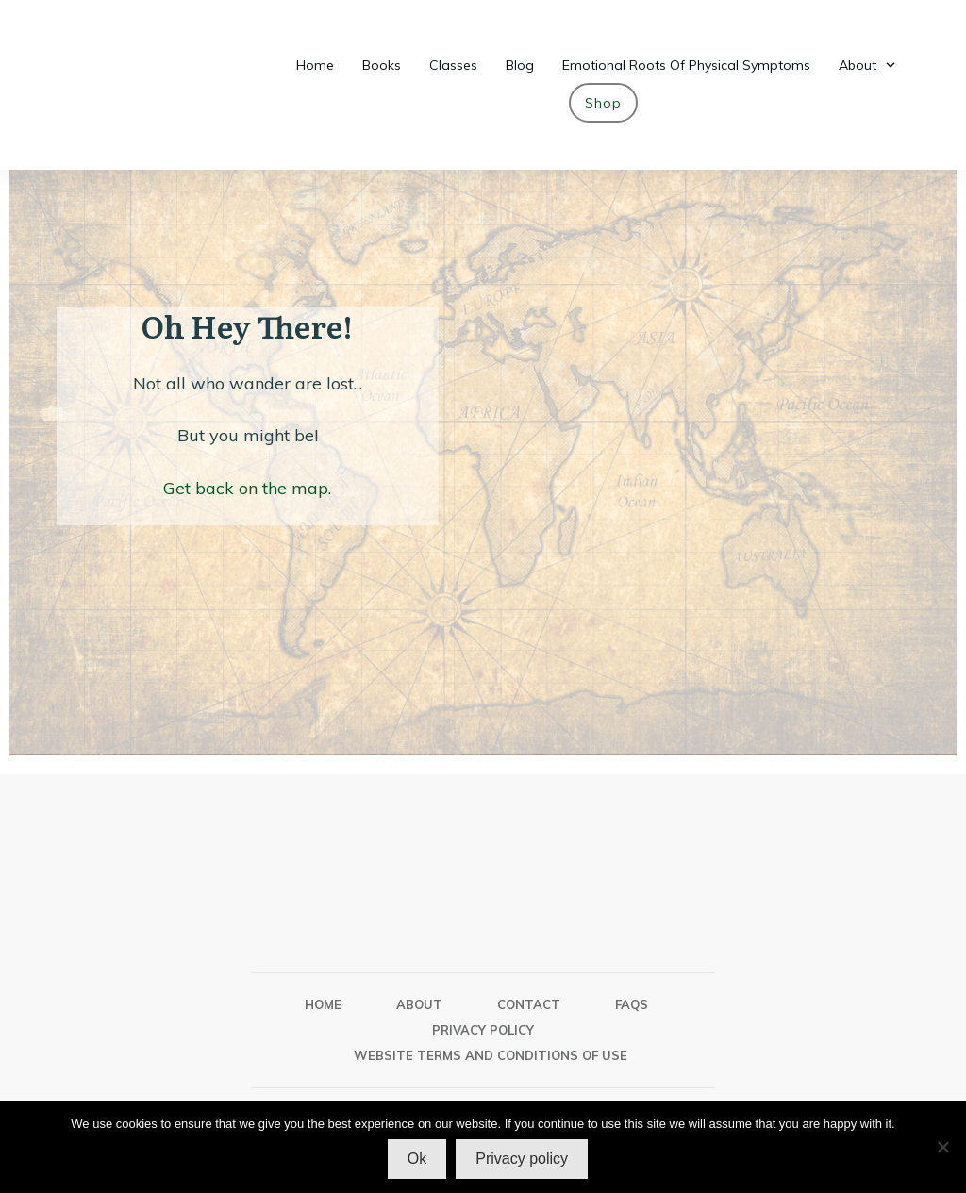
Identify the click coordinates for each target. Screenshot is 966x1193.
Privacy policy (521, 1159)
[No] (942, 1146)
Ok (417, 1159)
